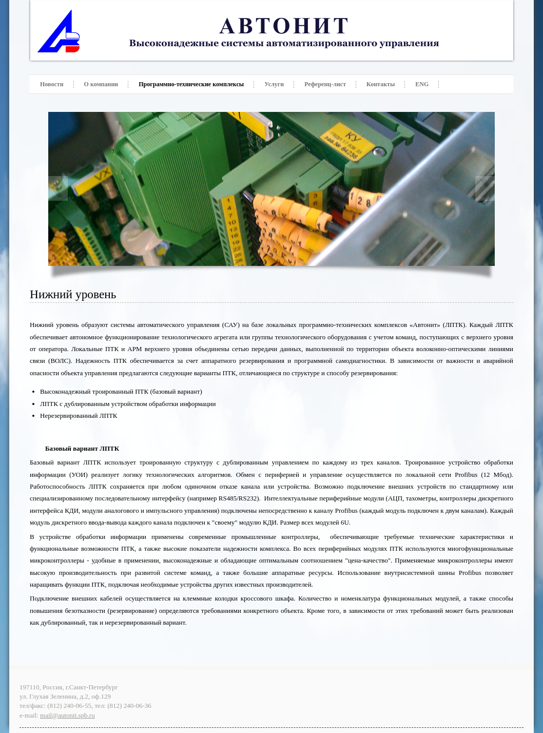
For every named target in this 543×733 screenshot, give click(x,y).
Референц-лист (325, 84)
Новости (52, 84)
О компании (101, 84)
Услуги (274, 84)
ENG (422, 84)
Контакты (380, 84)
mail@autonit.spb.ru (67, 715)
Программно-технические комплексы (191, 84)
